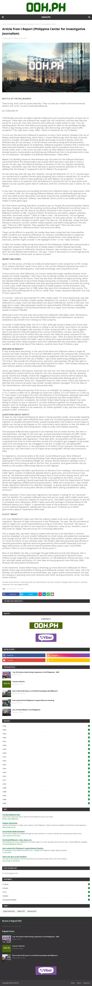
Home (4, 24)
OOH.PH (46, 17)
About (79, 983)
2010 (46, 784)
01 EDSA (46, 884)
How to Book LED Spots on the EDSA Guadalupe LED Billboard (34, 691)
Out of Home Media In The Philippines (26, 710)
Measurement (32, 911)
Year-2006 (10, 24)
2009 (46, 788)
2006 (46, 799)
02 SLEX (46, 888)
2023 (46, 734)
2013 (46, 772)
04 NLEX (46, 896)
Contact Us (86, 983)
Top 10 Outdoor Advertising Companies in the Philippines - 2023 (35, 672)
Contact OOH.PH (18, 682)
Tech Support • (8, 38)
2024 (46, 730)
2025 (46, 726)
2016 (46, 761)
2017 (46, 757)
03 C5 (46, 892)
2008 (46, 792)
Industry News (11, 589)
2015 (46, 765)
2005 (46, 803)
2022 (46, 738)
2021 (46, 741)
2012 (46, 776)
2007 (46, 796)
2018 (46, 753)
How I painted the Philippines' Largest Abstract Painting (33, 700)
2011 (46, 780)
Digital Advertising (9, 911)
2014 (46, 769)
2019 (46, 749)
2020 (46, 745)
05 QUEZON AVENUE (46, 900)
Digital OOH (21, 911)
